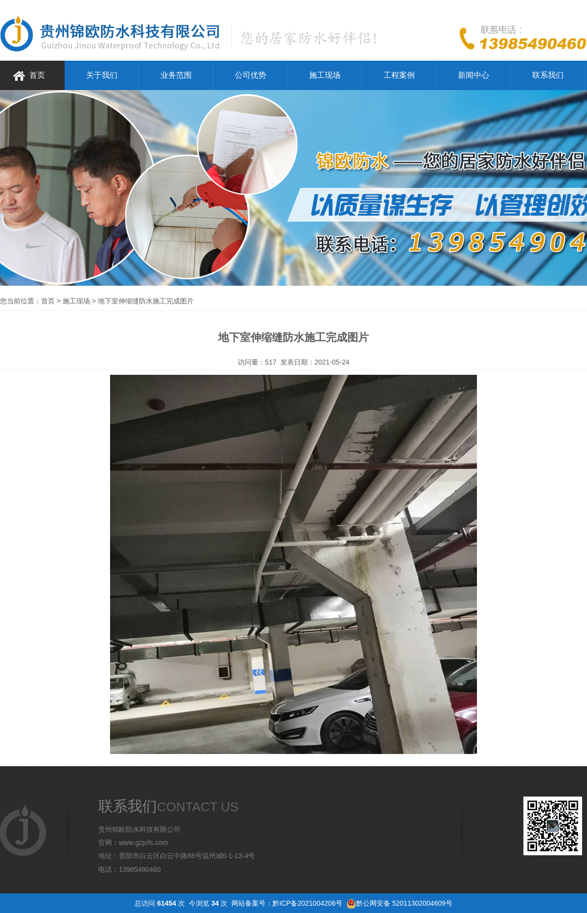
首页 (37, 75)
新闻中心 (473, 75)
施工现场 (324, 75)
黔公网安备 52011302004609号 (404, 903)
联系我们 (548, 75)
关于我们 (101, 75)
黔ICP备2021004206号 (307, 903)
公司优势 (250, 75)
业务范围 (176, 75)
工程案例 (399, 75)
